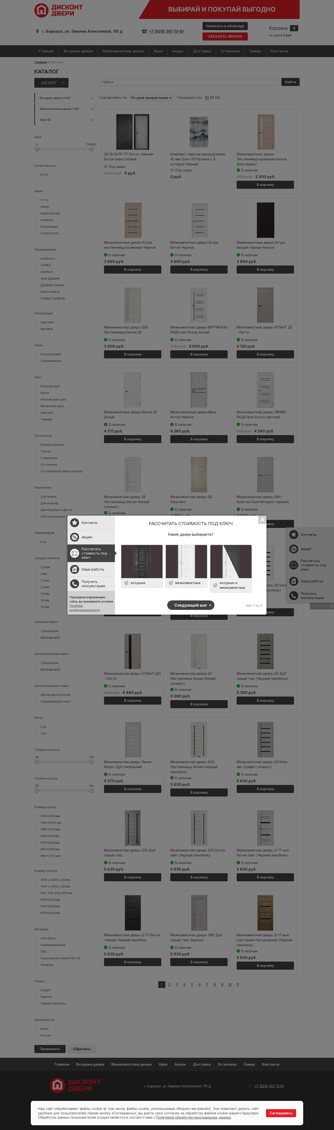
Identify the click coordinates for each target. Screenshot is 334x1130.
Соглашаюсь (281, 1113)
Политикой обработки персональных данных (193, 1117)
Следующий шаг (190, 605)
